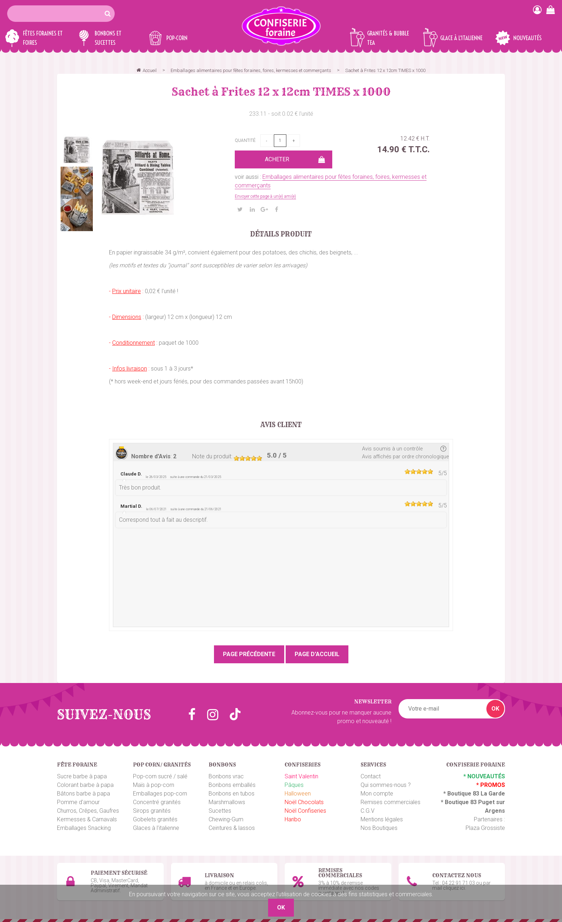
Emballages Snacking (84, 828)
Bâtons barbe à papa (83, 793)
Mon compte (377, 793)
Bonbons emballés (232, 785)
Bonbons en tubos (231, 793)
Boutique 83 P (463, 802)
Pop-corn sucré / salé (160, 776)
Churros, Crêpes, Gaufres (88, 810)
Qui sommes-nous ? (386, 785)
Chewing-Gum (226, 819)
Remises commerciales (390, 802)
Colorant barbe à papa (85, 785)
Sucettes (220, 810)
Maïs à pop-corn (153, 785)
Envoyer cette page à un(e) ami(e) (265, 196)
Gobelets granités (155, 819)
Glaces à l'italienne (156, 828)
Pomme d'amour (78, 802)
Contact (371, 776)
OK (495, 708)
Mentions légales (382, 819)
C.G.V (368, 810)
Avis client (281, 425)
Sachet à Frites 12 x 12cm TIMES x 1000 (281, 92)
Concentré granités (157, 802)
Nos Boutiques (379, 828)
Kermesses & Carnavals (87, 819)
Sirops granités (152, 810)
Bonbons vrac (226, 776)
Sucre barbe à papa (82, 776)
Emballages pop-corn (160, 793)
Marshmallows (227, 802)
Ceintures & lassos (232, 828)
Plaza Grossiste (485, 828)
